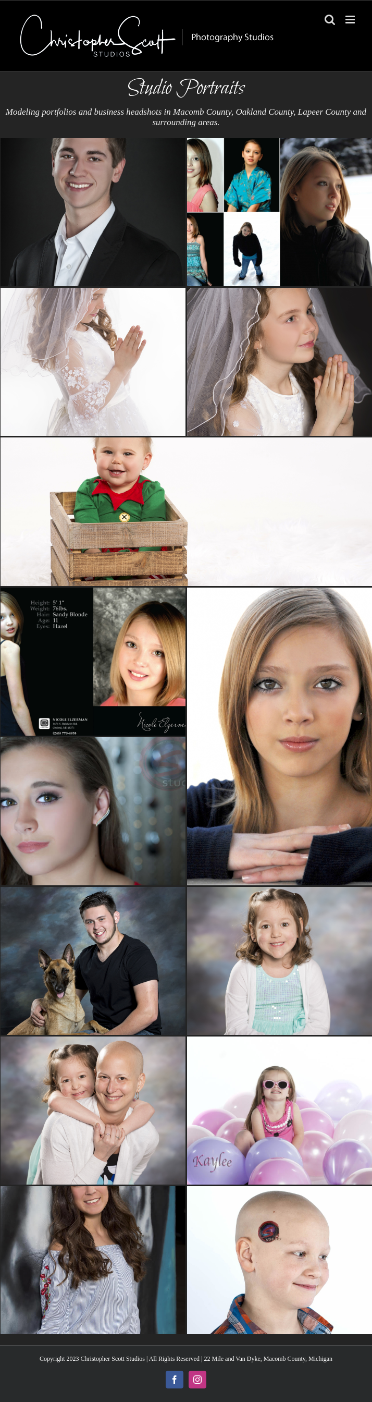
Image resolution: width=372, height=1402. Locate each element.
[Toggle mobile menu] (350, 19)
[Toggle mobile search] (330, 19)
